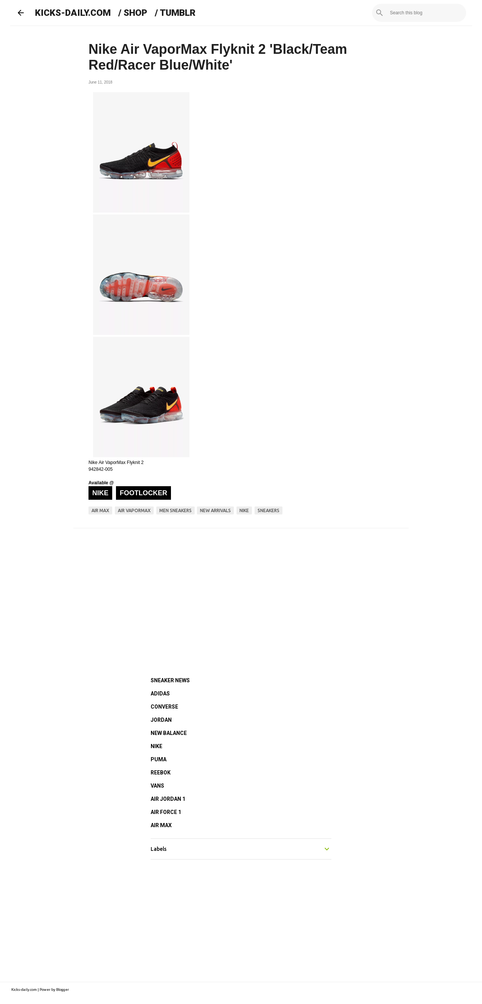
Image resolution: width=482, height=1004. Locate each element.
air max (100, 510)
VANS (157, 786)
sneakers (268, 510)
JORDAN (161, 720)
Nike (100, 493)
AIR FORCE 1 (166, 812)
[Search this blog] (426, 13)
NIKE (156, 746)
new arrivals (215, 510)
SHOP (135, 13)
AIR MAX (161, 825)
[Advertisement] (241, 592)
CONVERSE (164, 707)
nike (244, 510)
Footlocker (143, 493)
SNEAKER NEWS (170, 680)
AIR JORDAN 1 (168, 799)
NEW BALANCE (169, 733)
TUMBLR (177, 13)
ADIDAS (160, 694)
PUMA (158, 759)
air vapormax (134, 510)
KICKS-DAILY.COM (73, 13)
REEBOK (161, 773)
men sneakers (175, 510)
